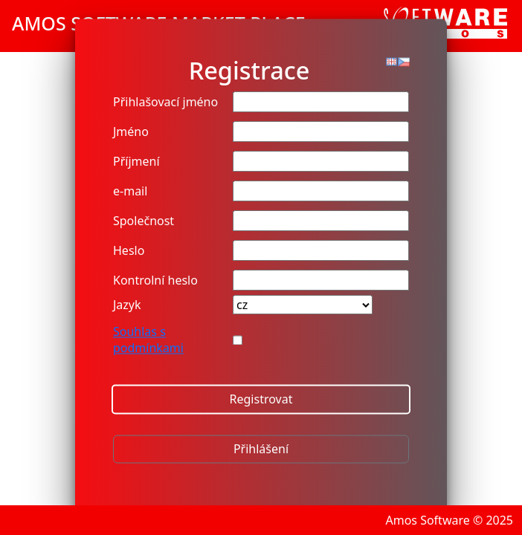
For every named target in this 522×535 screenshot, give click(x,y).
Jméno (131, 132)
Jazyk (127, 305)
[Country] (303, 305)
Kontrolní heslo (155, 281)
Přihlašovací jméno (165, 102)
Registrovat (261, 400)
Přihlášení (261, 449)
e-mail (130, 192)
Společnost (143, 221)
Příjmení (136, 162)
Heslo (128, 251)
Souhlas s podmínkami (148, 340)
